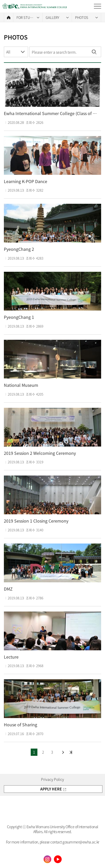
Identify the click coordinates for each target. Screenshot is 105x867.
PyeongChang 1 (19, 317)
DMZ (8, 589)
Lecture (11, 657)
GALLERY (52, 17)
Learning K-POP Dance (25, 181)
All (8, 51)
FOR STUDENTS (28, 17)
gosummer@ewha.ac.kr (80, 842)
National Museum (21, 385)
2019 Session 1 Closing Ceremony (36, 521)
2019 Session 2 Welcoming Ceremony (40, 453)
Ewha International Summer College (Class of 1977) (51, 113)
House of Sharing (20, 724)
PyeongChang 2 (19, 249)
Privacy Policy (52, 779)
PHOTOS (81, 17)
